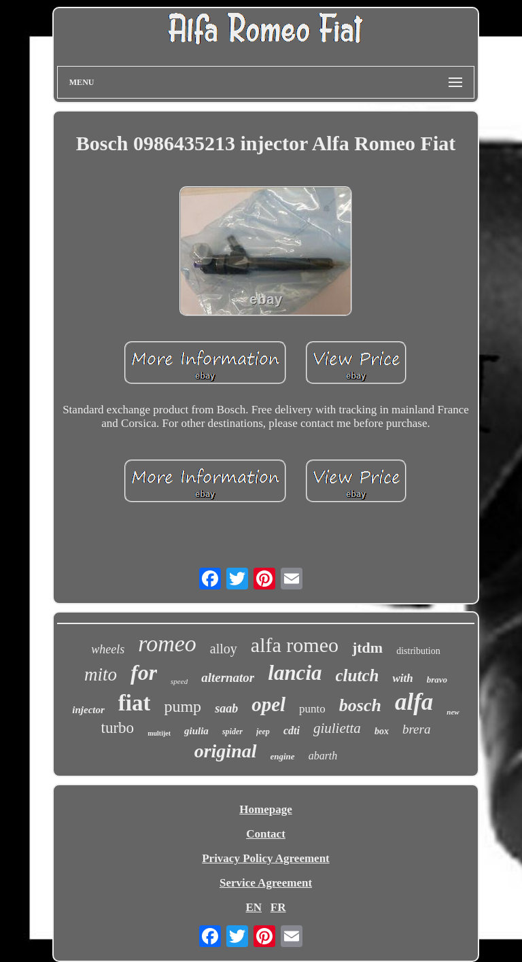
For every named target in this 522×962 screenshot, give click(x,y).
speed (179, 681)
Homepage (265, 809)
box (382, 731)
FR (278, 907)
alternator (227, 677)
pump (182, 706)
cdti (291, 730)
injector (88, 709)
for (143, 672)
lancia (294, 673)
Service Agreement (266, 882)
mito (100, 674)
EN (253, 907)
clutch (357, 675)
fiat (134, 703)
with (402, 678)
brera (416, 729)
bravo (437, 679)
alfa (414, 702)
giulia (196, 730)
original (225, 750)
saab (226, 708)
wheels (107, 649)
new (453, 712)
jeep (263, 731)
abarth (323, 755)
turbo (118, 727)
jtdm (367, 647)
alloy (223, 648)
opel (268, 704)
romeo (167, 643)
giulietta (337, 728)
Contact (265, 833)
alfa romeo (294, 645)
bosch (360, 705)
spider (232, 731)
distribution (418, 651)
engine (283, 756)
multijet (159, 733)
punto (312, 708)
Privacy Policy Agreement (266, 858)
